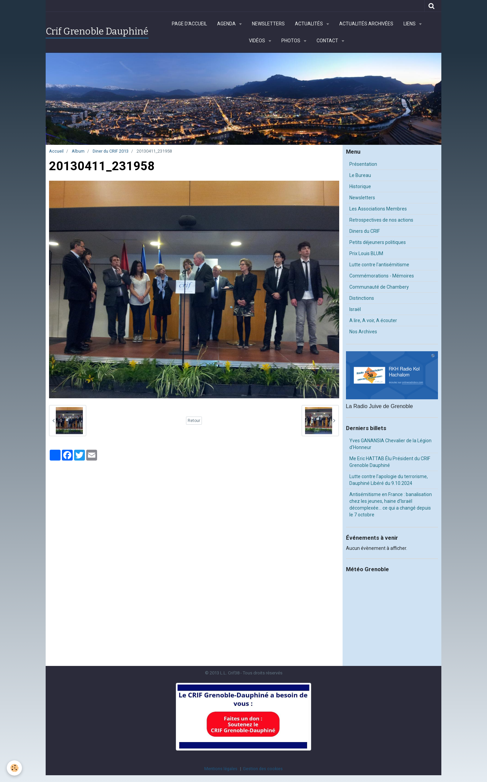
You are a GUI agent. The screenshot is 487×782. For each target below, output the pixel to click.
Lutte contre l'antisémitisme (379, 264)
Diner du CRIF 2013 (111, 151)
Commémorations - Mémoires (381, 275)
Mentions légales (220, 768)
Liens (410, 23)
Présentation (363, 164)
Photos (291, 40)
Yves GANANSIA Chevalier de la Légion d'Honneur (390, 444)
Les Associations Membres (378, 208)
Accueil (56, 151)
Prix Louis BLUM (366, 253)
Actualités (309, 23)
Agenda (227, 23)
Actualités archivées (366, 23)
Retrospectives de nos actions (381, 220)
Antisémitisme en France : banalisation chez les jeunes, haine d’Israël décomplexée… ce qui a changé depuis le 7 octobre (390, 504)
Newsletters (268, 23)
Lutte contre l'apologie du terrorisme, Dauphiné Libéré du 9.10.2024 (388, 480)
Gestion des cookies (263, 768)
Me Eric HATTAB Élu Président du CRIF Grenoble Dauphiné (389, 462)
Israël (355, 309)
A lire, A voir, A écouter (373, 320)
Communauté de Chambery (379, 287)
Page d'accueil (189, 23)
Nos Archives (363, 331)
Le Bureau (360, 175)
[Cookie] (14, 768)
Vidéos (257, 40)
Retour (194, 420)
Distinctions (361, 298)
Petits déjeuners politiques (377, 242)
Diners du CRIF (364, 231)
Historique (360, 186)
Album (78, 151)
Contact (328, 40)
